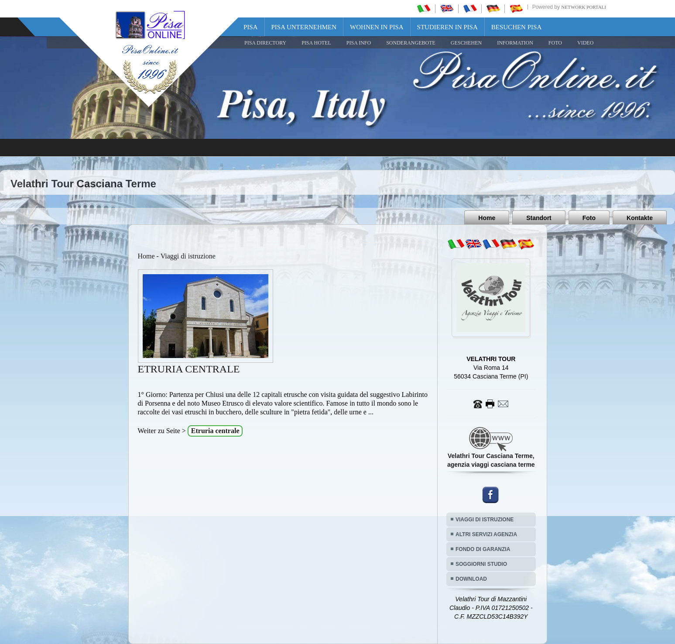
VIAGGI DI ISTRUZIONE (485, 520)
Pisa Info (358, 43)
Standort (539, 217)
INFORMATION (515, 43)
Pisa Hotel (316, 43)
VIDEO (585, 43)
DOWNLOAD (471, 579)
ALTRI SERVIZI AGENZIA (486, 534)
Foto (589, 217)
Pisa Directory (265, 43)
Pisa (250, 27)
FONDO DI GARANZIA (483, 549)
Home (486, 217)
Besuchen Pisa (516, 27)
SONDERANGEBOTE (410, 43)
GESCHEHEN (466, 43)
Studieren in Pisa (447, 27)
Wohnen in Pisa (377, 27)
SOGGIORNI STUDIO (481, 564)
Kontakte (640, 217)
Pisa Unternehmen (304, 27)
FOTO (555, 43)
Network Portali (583, 7)
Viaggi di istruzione (188, 256)
